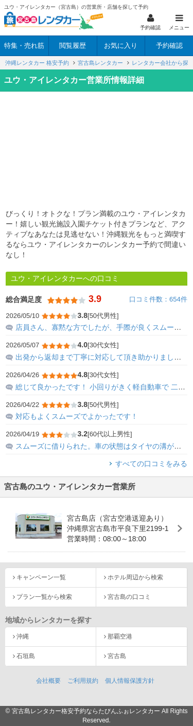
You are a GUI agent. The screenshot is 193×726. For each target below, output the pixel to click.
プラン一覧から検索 (44, 596)
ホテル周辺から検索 (135, 577)
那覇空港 (120, 636)
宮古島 (117, 656)
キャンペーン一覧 (41, 577)
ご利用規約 (82, 680)
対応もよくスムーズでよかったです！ (76, 416)
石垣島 (25, 656)
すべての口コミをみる (151, 463)
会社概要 (48, 680)
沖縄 (22, 636)
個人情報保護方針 (129, 680)
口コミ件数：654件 (158, 299)
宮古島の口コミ (129, 596)
